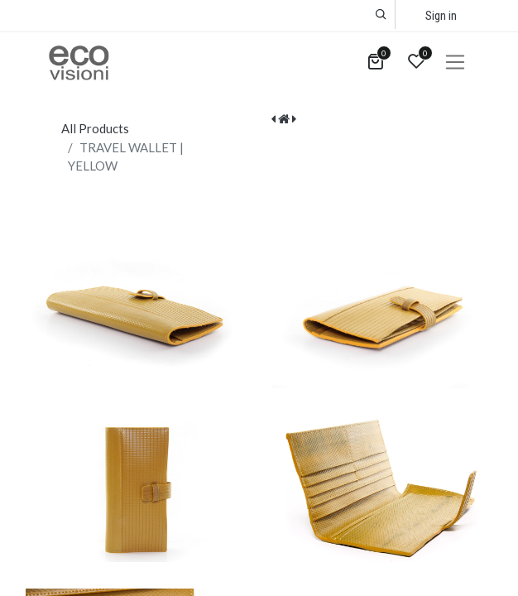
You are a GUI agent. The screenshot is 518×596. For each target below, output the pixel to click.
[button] (381, 14)
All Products (95, 128)
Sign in (441, 15)
